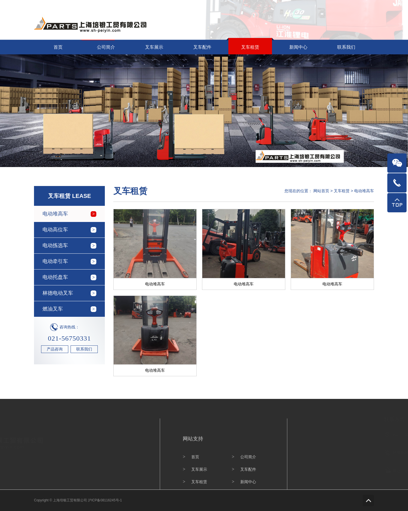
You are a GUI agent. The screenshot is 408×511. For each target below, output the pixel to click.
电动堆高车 (55, 214)
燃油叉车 (52, 309)
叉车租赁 (250, 47)
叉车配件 (202, 47)
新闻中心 (298, 47)
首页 (58, 47)
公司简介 (106, 47)
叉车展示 (154, 47)
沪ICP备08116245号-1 (105, 500)
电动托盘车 (55, 277)
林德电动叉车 (57, 293)
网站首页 (347, 5)
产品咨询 (55, 349)
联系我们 (367, 5)
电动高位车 (55, 229)
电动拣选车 (55, 245)
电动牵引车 (55, 261)
